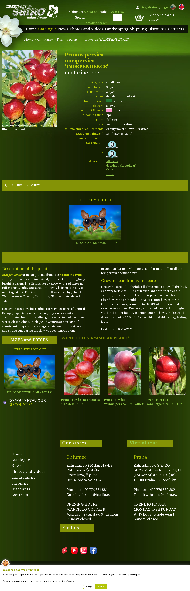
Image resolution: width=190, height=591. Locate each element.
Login (165, 7)
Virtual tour (144, 443)
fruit (109, 170)
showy (110, 174)
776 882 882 (116, 12)
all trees (112, 161)
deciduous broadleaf (120, 166)
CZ (172, 6)
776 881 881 (91, 12)
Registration (150, 7)
